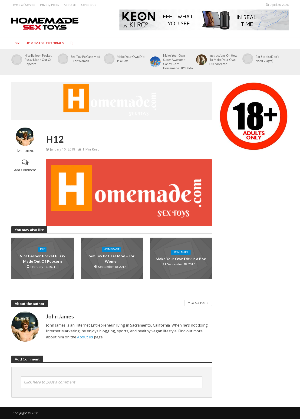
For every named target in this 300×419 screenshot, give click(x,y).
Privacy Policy (49, 5)
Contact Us (88, 5)
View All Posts (198, 302)
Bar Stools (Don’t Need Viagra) (267, 59)
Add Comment (25, 170)
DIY (17, 43)
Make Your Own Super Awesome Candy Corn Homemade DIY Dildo (178, 62)
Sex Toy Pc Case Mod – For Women (85, 59)
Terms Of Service (23, 5)
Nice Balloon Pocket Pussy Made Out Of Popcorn (38, 60)
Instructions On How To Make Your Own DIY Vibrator (223, 60)
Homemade (111, 249)
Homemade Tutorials (45, 43)
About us (70, 5)
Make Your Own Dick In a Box (131, 59)
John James (25, 150)
